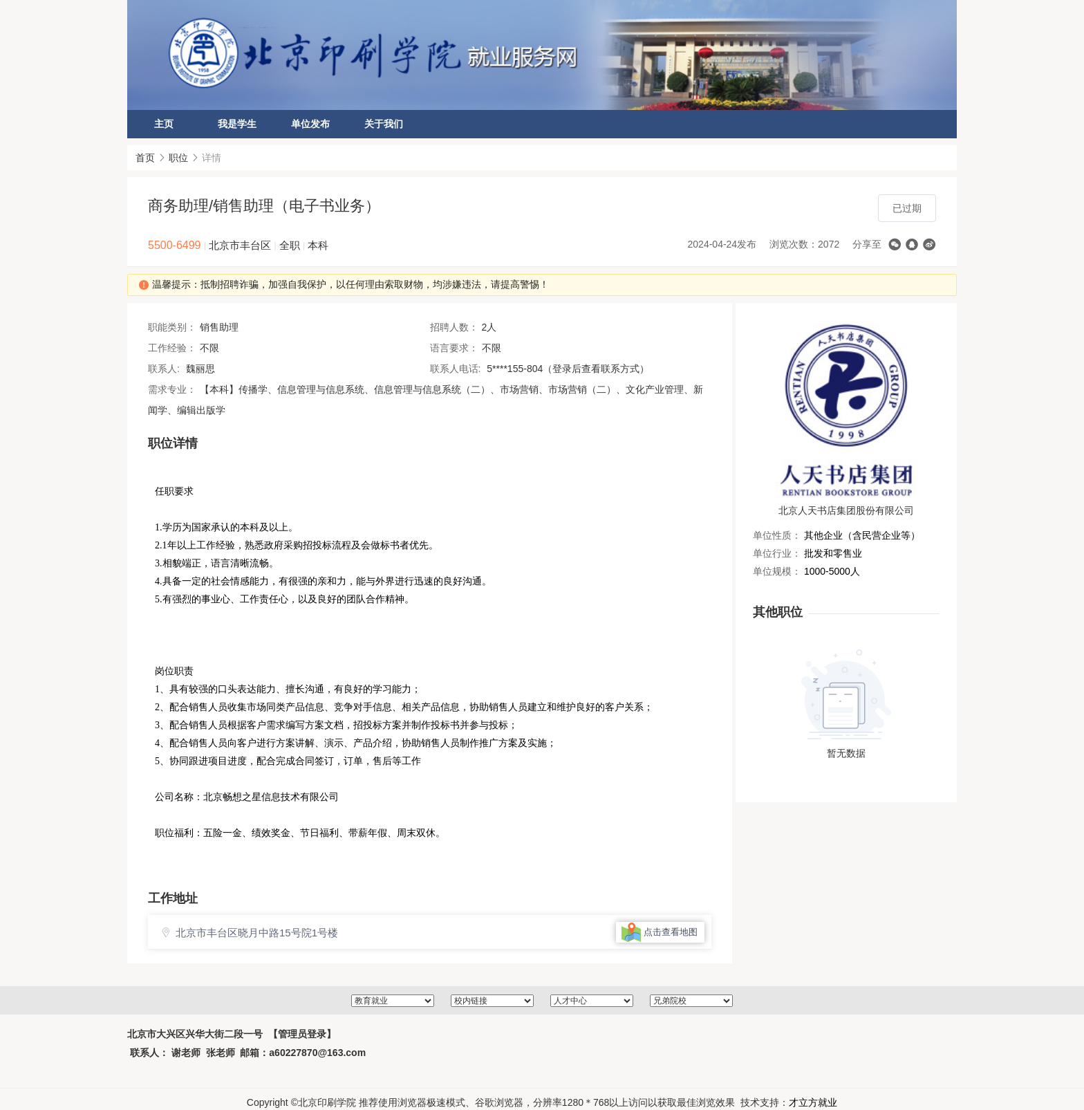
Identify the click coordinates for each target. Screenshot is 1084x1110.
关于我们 (383, 123)
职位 (178, 157)
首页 (145, 157)
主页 (164, 123)
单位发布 (310, 123)
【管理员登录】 (302, 1040)
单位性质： (777, 535)
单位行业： (777, 553)
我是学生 (237, 123)
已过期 (907, 208)
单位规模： (777, 571)
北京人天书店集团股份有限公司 (846, 510)
